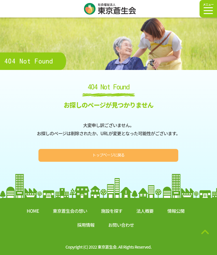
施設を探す (112, 210)
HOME (33, 210)
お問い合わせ (121, 224)
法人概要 (145, 210)
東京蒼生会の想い (70, 210)
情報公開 (175, 210)
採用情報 (85, 224)
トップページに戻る (108, 155)
